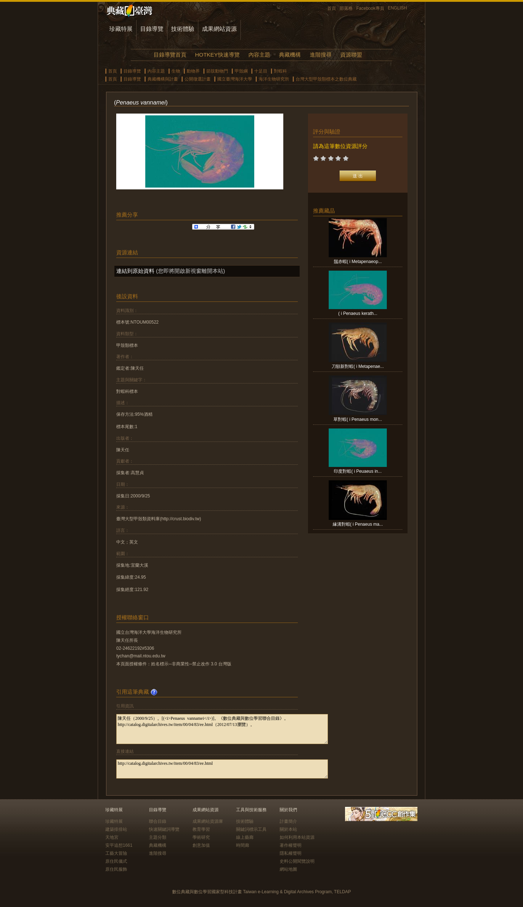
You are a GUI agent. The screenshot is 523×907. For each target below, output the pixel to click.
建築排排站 (116, 829)
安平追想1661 (119, 845)
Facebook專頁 (370, 8)
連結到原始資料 (135, 271)
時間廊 (242, 845)
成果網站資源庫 (207, 821)
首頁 (331, 8)
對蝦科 (280, 71)
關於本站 (288, 829)
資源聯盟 (351, 55)
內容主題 (259, 55)
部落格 (346, 8)
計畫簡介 (288, 821)
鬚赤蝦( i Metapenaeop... (358, 261)
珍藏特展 (121, 29)
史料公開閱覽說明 (297, 861)
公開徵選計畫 (198, 79)
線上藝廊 (245, 837)
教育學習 (201, 829)
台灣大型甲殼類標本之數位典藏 (326, 79)
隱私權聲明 (290, 853)
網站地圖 (288, 869)
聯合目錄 (157, 821)
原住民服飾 (116, 869)
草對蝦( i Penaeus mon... (357, 419)
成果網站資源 (219, 29)
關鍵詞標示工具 (251, 829)
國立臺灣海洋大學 (234, 79)
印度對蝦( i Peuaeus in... (357, 471)
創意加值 (201, 845)
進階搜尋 (321, 55)
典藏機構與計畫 (162, 79)
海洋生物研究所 (274, 79)
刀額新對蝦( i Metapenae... (358, 366)
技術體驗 (182, 29)
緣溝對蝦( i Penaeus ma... (358, 524)
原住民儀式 (116, 861)
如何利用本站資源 (297, 837)
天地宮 (111, 837)
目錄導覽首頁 (170, 55)
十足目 (260, 71)
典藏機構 (290, 55)
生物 (175, 71)
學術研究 (201, 837)
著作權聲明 (290, 845)
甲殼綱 (241, 71)
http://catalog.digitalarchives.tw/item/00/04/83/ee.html (222, 769)
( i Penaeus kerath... (357, 313)
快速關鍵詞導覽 (164, 829)
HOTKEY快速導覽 (217, 55)
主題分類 (157, 837)
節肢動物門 (217, 71)
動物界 (193, 71)
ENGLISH (397, 8)
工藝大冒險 (116, 853)
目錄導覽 (151, 29)
